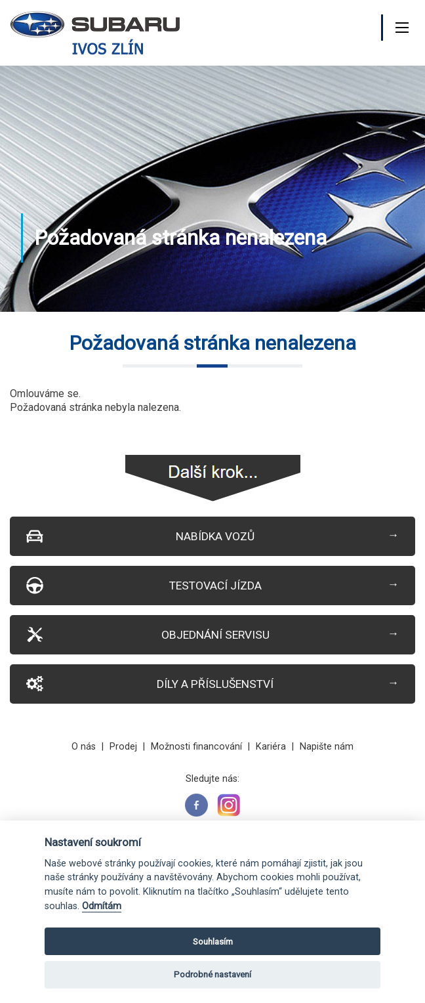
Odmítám (101, 906)
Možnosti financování (196, 746)
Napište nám (327, 746)
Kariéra (271, 746)
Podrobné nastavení (212, 974)
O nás (83, 746)
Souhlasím (213, 942)
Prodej (123, 746)
